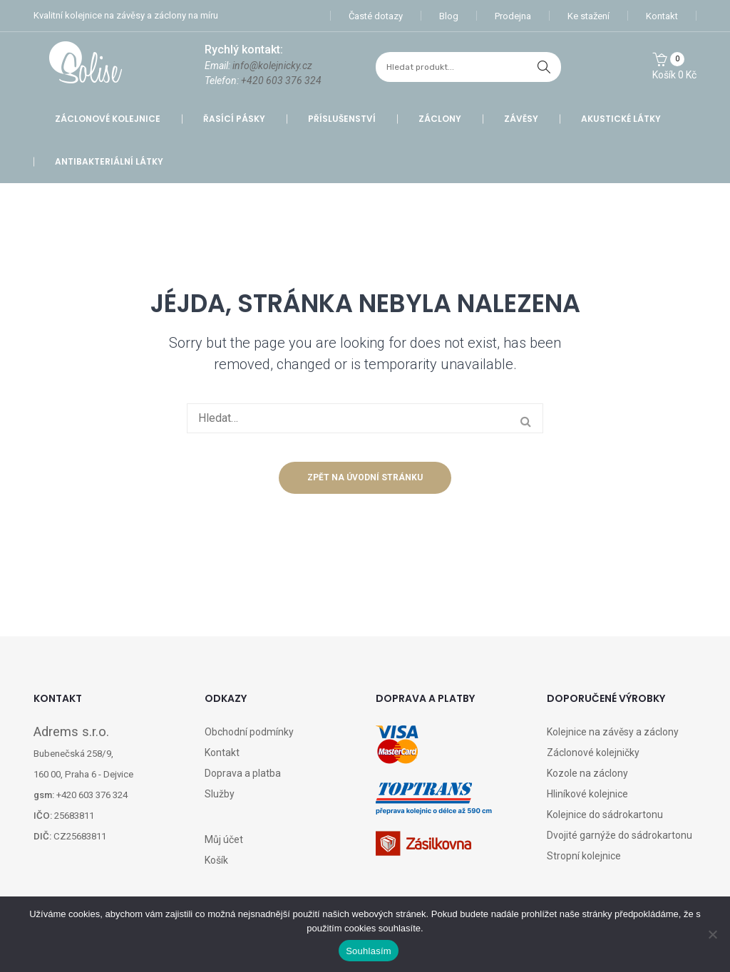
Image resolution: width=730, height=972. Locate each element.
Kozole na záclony (587, 773)
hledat (544, 67)
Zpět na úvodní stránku (365, 477)
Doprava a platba (243, 773)
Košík (216, 860)
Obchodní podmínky (249, 732)
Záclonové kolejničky (593, 752)
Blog (448, 16)
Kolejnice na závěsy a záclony (613, 732)
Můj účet (224, 839)
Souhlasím (368, 951)
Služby (220, 794)
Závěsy (521, 119)
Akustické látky (621, 119)
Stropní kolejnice (584, 856)
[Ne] (712, 934)
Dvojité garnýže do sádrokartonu (619, 835)
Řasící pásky (234, 119)
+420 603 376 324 (281, 80)
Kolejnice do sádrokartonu (605, 814)
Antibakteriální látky (109, 161)
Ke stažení (588, 16)
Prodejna (513, 16)
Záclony (439, 119)
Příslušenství (342, 119)
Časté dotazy (376, 16)
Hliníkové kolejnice (587, 794)
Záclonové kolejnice (107, 119)
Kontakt (662, 16)
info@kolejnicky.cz (272, 65)
